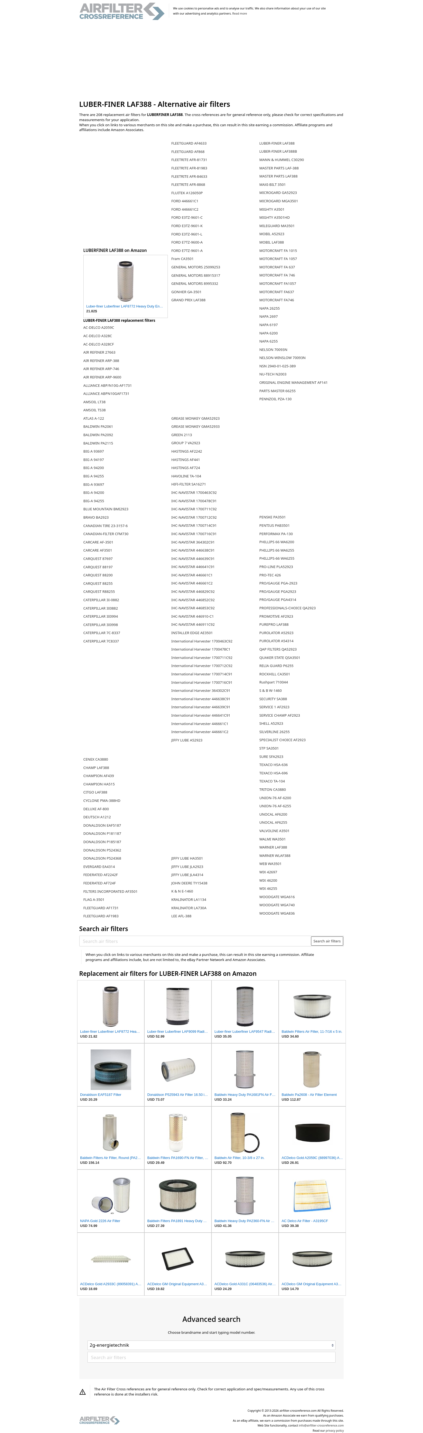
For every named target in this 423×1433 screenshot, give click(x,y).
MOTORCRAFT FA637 (276, 291)
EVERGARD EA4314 (99, 866)
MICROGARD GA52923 (278, 192)
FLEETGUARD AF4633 (189, 143)
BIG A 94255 (93, 476)
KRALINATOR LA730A (188, 907)
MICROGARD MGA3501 (278, 201)
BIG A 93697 (93, 451)
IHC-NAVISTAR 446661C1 (192, 575)
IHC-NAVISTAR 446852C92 (193, 599)
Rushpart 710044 (273, 682)
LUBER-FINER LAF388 (277, 143)
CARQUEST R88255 (99, 591)
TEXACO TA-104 (272, 781)
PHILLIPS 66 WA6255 (276, 550)
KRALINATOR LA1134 (188, 899)
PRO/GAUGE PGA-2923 (278, 583)
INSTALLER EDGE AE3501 (192, 632)
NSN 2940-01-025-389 (277, 366)
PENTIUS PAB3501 (274, 525)
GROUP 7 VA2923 (185, 442)
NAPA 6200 (268, 333)
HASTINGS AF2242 (186, 451)
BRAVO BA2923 (96, 517)
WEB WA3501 (270, 863)
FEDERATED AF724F (99, 883)
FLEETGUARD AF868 (187, 151)
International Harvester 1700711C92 (202, 657)
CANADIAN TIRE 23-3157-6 (105, 525)
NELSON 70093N (273, 349)
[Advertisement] (211, 60)
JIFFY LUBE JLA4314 (187, 874)
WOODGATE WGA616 (277, 896)
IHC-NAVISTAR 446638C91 (193, 550)
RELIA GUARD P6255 (276, 665)
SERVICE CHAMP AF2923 (279, 715)
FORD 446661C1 (184, 201)
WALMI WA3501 (272, 839)
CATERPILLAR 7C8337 (101, 641)
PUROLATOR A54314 (276, 640)
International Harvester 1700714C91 (202, 674)
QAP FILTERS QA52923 (278, 649)
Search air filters (327, 941)
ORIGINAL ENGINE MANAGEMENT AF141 (293, 382)
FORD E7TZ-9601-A (187, 250)
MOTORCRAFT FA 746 (277, 275)
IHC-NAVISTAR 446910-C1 (192, 616)
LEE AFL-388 (181, 916)
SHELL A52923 (271, 723)
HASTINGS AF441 (185, 459)
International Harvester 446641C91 (200, 715)
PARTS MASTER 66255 (277, 390)
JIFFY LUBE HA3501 (187, 858)
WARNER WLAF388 (274, 855)
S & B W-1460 (270, 690)
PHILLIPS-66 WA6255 (276, 558)
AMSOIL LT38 (94, 401)
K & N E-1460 (182, 891)
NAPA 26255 (269, 308)
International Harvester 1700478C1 (200, 649)
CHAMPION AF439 (98, 775)
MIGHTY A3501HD (274, 217)
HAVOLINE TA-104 (186, 476)
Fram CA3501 (182, 258)
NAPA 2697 (268, 316)
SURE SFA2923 (271, 756)
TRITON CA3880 (272, 789)
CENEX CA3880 (95, 759)
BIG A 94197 (93, 459)
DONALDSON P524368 (102, 858)
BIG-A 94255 (93, 500)
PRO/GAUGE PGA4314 (277, 599)
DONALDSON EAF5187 (102, 825)
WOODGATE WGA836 (277, 913)
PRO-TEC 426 (270, 575)
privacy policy (335, 1430)
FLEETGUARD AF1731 (101, 907)
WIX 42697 (268, 872)
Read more (239, 13)
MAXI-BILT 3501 (272, 184)
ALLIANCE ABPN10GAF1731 (106, 393)
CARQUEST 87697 (98, 558)
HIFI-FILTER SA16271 (188, 484)
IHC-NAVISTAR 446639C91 (193, 558)
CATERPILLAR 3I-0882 (101, 599)
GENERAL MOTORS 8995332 (194, 283)
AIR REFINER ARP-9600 (102, 377)
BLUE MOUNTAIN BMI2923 (105, 509)
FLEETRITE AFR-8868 (188, 184)
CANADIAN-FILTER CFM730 (105, 533)
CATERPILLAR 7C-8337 (101, 632)
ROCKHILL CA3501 (274, 674)
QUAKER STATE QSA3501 (279, 657)
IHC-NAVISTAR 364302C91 (193, 542)
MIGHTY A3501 (271, 209)
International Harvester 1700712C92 (202, 665)
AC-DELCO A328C (97, 335)
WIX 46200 (268, 880)
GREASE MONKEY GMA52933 (195, 426)
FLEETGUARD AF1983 (101, 916)
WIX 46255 (268, 888)
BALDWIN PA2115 (98, 443)
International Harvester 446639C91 (200, 706)
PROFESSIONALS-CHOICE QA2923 (287, 608)
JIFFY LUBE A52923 (187, 740)
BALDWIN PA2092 (98, 434)
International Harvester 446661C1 (199, 723)
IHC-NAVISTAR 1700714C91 (194, 525)
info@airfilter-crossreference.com (321, 1425)
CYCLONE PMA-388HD (101, 800)
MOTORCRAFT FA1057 (277, 283)
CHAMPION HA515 (99, 784)
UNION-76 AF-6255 (275, 805)
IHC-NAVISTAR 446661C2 (192, 583)
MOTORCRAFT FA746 (276, 299)
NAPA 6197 (268, 324)
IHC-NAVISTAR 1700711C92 (194, 509)
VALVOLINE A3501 (274, 830)
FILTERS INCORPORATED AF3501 (110, 891)
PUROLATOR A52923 (276, 632)
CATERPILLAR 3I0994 (100, 616)
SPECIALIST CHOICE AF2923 (282, 739)
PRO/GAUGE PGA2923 (277, 591)
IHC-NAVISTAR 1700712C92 (194, 517)
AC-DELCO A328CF (98, 344)
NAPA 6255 (268, 341)
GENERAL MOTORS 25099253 (195, 267)
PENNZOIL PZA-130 (275, 398)
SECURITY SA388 (273, 698)
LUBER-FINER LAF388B (278, 151)
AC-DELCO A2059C (98, 327)
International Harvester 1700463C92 (202, 641)
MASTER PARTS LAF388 (278, 176)
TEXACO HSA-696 (273, 773)
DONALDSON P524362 (102, 850)
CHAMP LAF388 (96, 767)
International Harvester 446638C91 (200, 698)
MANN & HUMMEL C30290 (281, 159)
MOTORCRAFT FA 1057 (278, 258)
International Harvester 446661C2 (199, 731)
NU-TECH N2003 (272, 374)
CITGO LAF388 (95, 792)
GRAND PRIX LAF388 (188, 299)
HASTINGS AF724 (185, 467)
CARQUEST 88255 (98, 583)
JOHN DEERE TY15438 (189, 883)
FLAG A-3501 (93, 899)
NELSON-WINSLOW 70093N (282, 357)
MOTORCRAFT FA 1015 (278, 250)
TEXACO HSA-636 (273, 764)
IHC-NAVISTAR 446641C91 (193, 566)
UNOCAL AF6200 (273, 814)
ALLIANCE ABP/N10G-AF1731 (107, 385)
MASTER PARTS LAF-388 (279, 168)
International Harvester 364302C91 (200, 690)
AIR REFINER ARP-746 (101, 368)
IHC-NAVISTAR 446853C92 (193, 608)
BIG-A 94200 (93, 492)
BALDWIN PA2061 (98, 426)
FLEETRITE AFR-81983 (189, 168)
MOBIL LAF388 (271, 242)
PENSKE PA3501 (272, 517)
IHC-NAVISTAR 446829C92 (193, 591)
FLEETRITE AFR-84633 (189, 176)
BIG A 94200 (93, 467)
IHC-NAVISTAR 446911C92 (193, 624)
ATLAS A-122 (93, 418)
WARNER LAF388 (273, 847)
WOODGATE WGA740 (277, 904)
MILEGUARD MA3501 (277, 225)
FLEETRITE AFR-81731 (189, 159)
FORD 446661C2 (184, 209)
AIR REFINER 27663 (99, 352)
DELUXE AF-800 (96, 808)
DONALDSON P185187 (102, 841)
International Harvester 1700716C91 (202, 682)
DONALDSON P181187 (102, 833)
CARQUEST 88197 (98, 567)
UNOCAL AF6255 (273, 822)
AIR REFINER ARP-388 (101, 360)
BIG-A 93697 (93, 484)
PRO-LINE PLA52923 (276, 566)
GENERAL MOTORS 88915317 (195, 275)
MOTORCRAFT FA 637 (277, 267)
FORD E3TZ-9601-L (186, 234)
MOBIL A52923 (271, 233)
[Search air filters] (195, 941)
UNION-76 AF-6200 (275, 797)
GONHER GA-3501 (186, 291)
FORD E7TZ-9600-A (187, 242)
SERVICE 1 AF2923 (274, 706)
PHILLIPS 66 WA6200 (276, 541)
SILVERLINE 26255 (274, 731)
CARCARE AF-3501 (98, 542)
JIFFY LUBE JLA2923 (187, 866)
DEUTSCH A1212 (97, 817)
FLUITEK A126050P (187, 192)
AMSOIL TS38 (94, 410)
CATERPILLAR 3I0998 (100, 624)
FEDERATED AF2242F (100, 874)
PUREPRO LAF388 (274, 624)
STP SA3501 (269, 748)
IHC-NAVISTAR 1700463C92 (194, 492)
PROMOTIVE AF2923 (276, 616)
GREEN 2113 (181, 434)
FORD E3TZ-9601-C (187, 217)
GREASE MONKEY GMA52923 (195, 418)
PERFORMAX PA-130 (276, 533)
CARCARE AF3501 (97, 550)
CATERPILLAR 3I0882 (100, 608)
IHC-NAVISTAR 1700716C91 (194, 533)
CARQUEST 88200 (98, 575)
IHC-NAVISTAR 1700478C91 (194, 500)
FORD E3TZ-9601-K (187, 225)
